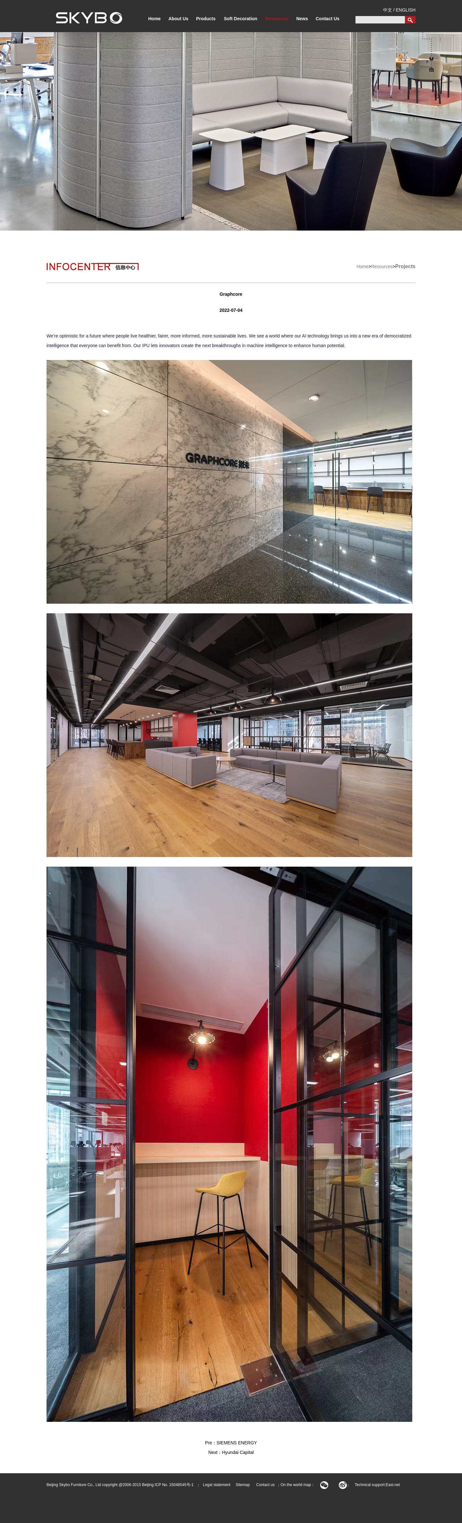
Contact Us (327, 18)
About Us (178, 18)
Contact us (265, 1485)
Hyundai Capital (238, 1452)
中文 (387, 10)
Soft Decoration (240, 18)
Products (206, 18)
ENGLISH (405, 10)
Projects (405, 266)
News (302, 18)
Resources (277, 18)
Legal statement (216, 1485)
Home (154, 18)
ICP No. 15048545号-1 (174, 1485)
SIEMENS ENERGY (237, 1442)
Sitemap (240, 1485)
